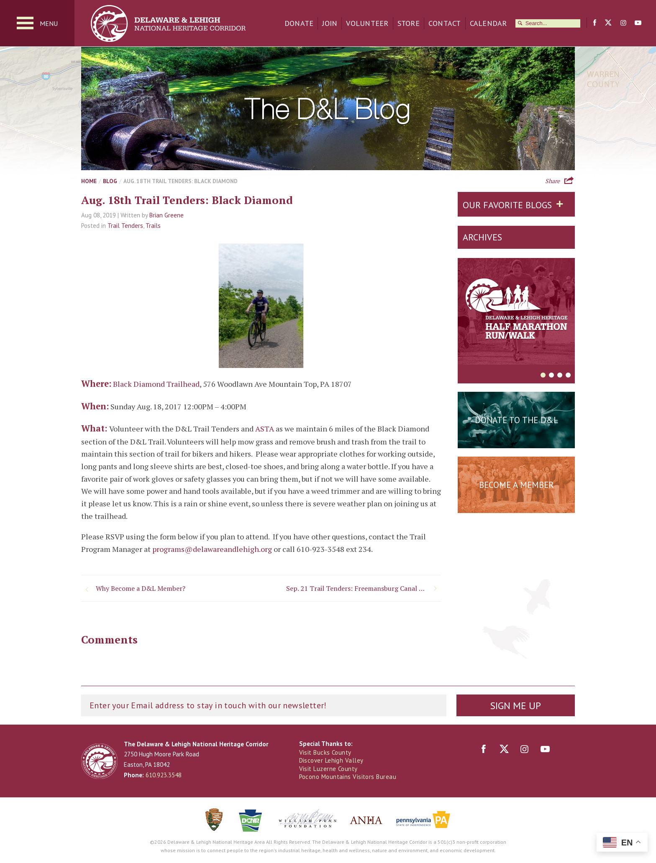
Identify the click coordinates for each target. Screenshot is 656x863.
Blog (110, 181)
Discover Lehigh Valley (331, 760)
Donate (299, 23)
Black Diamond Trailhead (156, 384)
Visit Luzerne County (328, 769)
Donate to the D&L (516, 420)
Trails (153, 226)
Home (89, 181)
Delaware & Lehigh (99, 761)
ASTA (264, 429)
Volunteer (367, 23)
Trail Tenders (125, 226)
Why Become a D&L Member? (140, 588)
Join (329, 23)
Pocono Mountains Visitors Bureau (347, 777)
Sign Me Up (515, 705)
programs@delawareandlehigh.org (212, 549)
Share (552, 180)
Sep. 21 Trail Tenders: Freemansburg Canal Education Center (363, 588)
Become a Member (516, 484)
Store (408, 23)
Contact (444, 23)
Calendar (488, 23)
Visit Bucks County (325, 752)
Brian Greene (166, 215)
